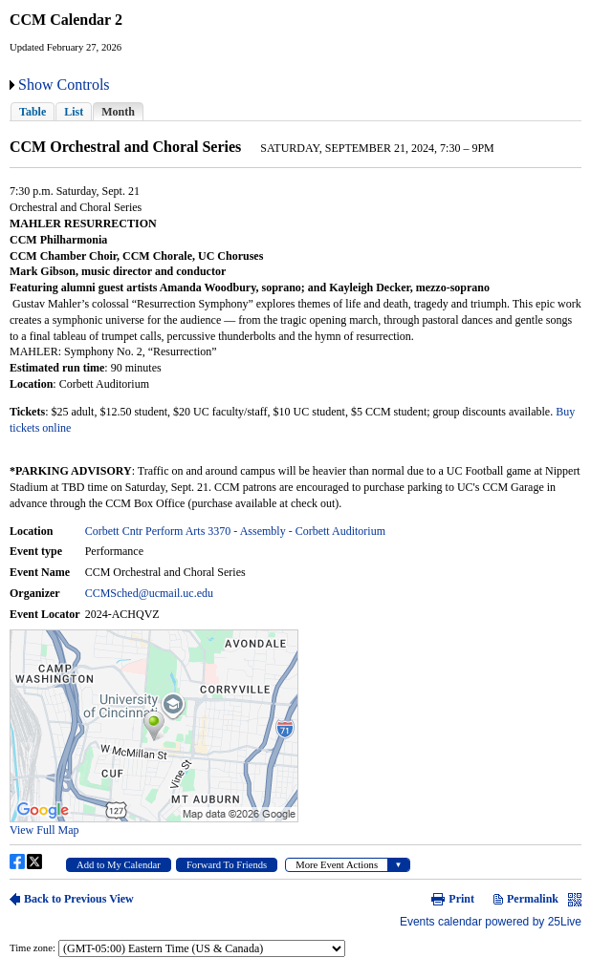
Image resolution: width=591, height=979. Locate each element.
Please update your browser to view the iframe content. (295, 111)
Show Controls (64, 84)
